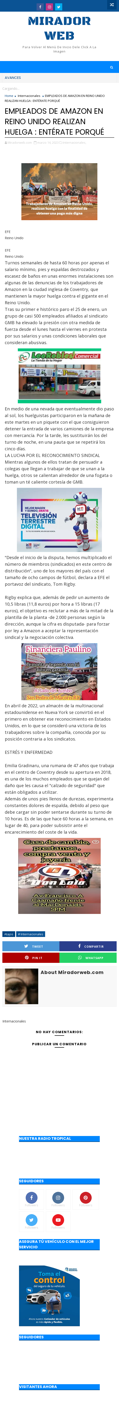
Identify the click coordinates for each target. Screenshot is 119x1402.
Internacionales (29, 96)
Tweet (33, 946)
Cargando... (10, 88)
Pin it (34, 957)
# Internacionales (30, 934)
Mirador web (59, 29)
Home (9, 96)
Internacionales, (74, 142)
